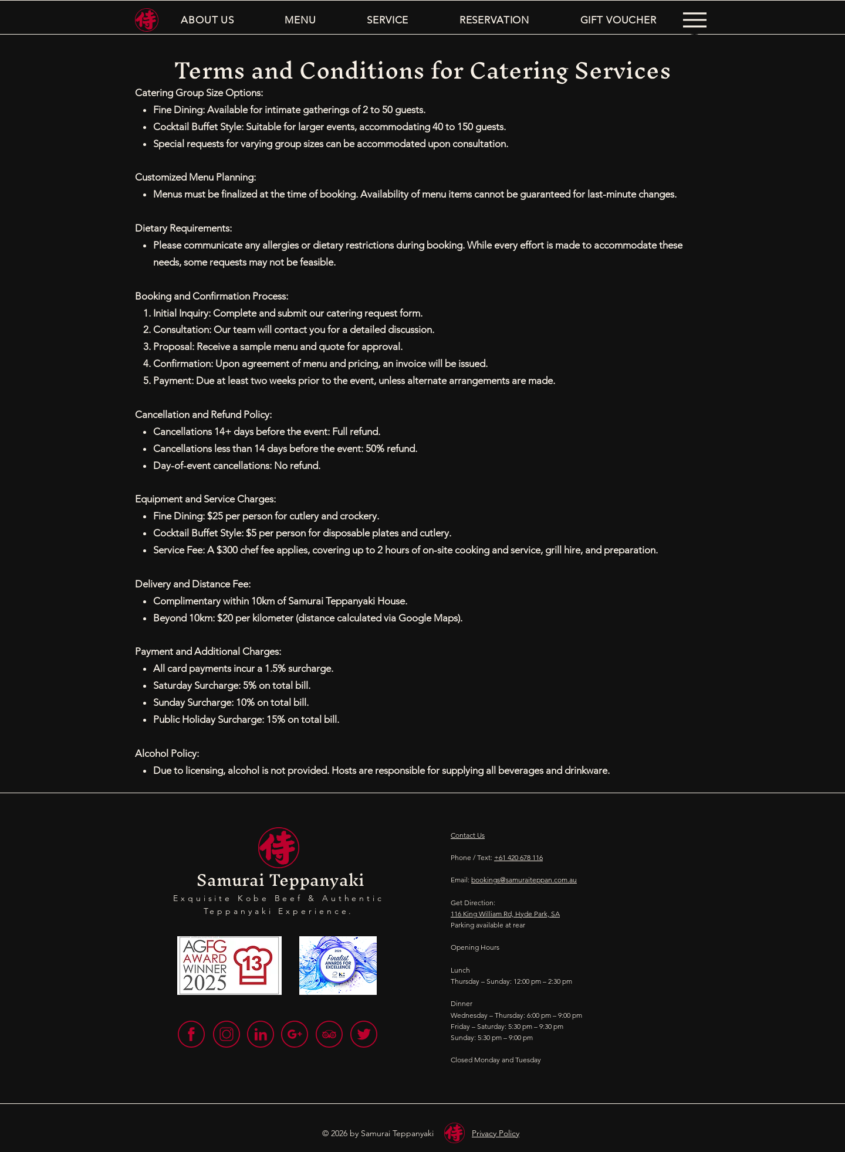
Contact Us (468, 835)
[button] (207, 20)
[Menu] (694, 20)
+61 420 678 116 (518, 857)
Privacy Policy (495, 1133)
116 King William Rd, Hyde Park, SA (505, 913)
